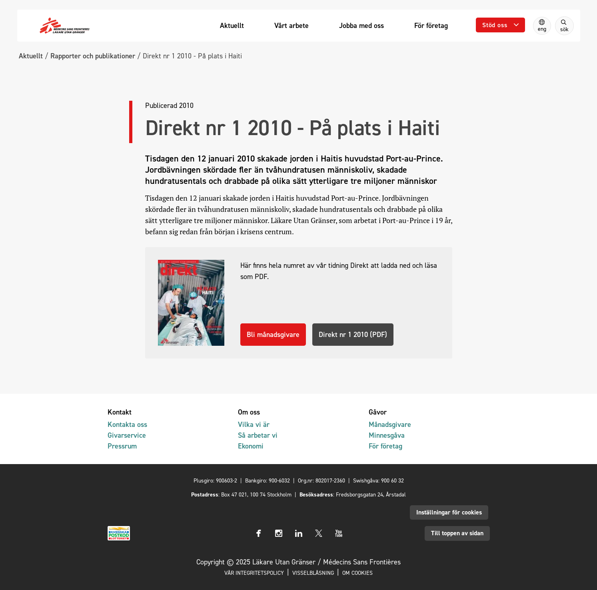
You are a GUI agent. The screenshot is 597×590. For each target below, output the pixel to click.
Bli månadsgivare (273, 334)
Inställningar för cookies (449, 512)
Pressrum (122, 445)
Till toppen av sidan (457, 533)
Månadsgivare (390, 424)
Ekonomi (251, 445)
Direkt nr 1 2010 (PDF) (353, 334)
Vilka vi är (254, 424)
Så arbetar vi (258, 435)
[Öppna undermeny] (500, 25)
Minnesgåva (387, 435)
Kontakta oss (127, 424)
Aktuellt (31, 55)
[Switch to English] (542, 26)
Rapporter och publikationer (92, 55)
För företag (385, 445)
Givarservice (127, 435)
